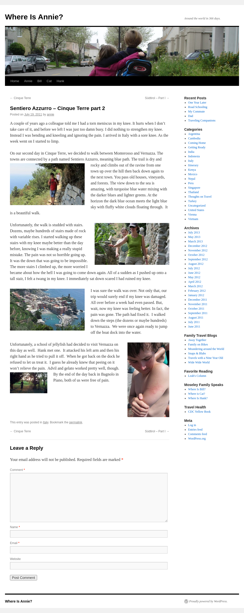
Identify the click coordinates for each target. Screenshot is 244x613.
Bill (39, 81)
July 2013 (194, 232)
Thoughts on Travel (200, 196)
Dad (190, 116)
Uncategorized (197, 205)
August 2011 (195, 317)
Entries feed (195, 429)
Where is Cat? (196, 393)
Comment (17, 470)
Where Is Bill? (197, 389)
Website (15, 559)
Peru (191, 183)
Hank (60, 81)
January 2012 (196, 295)
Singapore (194, 187)
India (191, 152)
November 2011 (197, 304)
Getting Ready (197, 147)
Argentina (194, 134)
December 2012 (197, 246)
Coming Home (197, 143)
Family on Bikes (198, 344)
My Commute (196, 111)
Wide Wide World (199, 362)
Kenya (192, 169)
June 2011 (194, 326)
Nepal (191, 178)
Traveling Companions (202, 120)
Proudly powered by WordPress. (208, 601)
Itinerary (193, 165)
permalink (75, 422)
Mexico (192, 174)
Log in (192, 425)
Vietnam (193, 219)
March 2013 (195, 241)
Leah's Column (197, 376)
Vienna (192, 214)
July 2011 (194, 322)
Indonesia (194, 156)
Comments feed (197, 434)
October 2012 (196, 255)
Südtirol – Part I (157, 98)
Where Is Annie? (34, 17)
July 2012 (194, 268)
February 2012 (197, 290)
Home (14, 81)
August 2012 (196, 264)
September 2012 (198, 259)
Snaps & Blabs (197, 353)
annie (50, 114)
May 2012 (194, 277)
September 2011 (198, 313)
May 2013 (194, 237)
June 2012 (194, 273)
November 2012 (198, 250)
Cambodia (194, 138)
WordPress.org (197, 438)
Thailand (193, 192)
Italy (45, 422)
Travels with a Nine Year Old (205, 358)
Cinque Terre (20, 98)
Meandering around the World (206, 349)
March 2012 (195, 286)
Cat (49, 81)
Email (14, 543)
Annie (28, 81)
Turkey (192, 201)
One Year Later (197, 102)
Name (15, 527)
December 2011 (197, 299)
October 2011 (196, 308)
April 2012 (194, 281)
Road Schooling (197, 107)
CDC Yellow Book (199, 411)
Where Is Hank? (198, 398)
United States (196, 210)
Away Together (197, 340)
